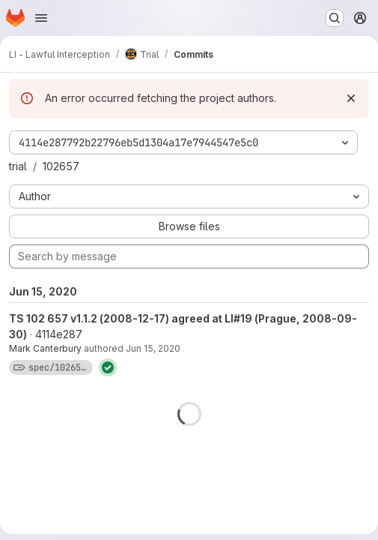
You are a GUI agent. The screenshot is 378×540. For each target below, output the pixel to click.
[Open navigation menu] (41, 18)
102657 (61, 166)
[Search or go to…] (335, 18)
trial (18, 166)
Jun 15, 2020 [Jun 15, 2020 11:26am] (153, 348)
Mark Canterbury (45, 348)
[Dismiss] (351, 98)
